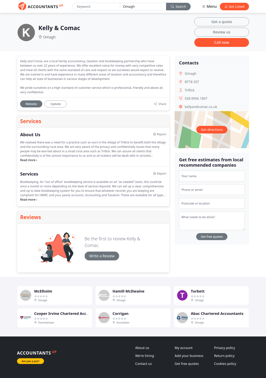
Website (31, 104)
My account (183, 348)
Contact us (143, 363)
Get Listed (234, 6)
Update (55, 104)
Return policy (224, 355)
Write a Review (102, 255)
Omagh (49, 37)
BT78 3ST (192, 82)
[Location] (143, 6)
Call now (221, 42)
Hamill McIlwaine (128, 291)
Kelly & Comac (59, 28)
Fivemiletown (46, 322)
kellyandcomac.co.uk (201, 106)
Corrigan (120, 313)
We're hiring (144, 355)
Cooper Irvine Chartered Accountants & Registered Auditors (89, 313)
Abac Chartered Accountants (217, 313)
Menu (209, 6)
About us (142, 348)
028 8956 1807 (196, 98)
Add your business (189, 355)
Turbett (197, 291)
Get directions (212, 129)
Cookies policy (225, 363)
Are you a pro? (30, 361)
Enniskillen (123, 322)
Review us (221, 32)
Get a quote (221, 21)
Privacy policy (224, 348)
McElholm (43, 291)
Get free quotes (212, 237)
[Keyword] (96, 6)
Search (178, 6)
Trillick (190, 90)
